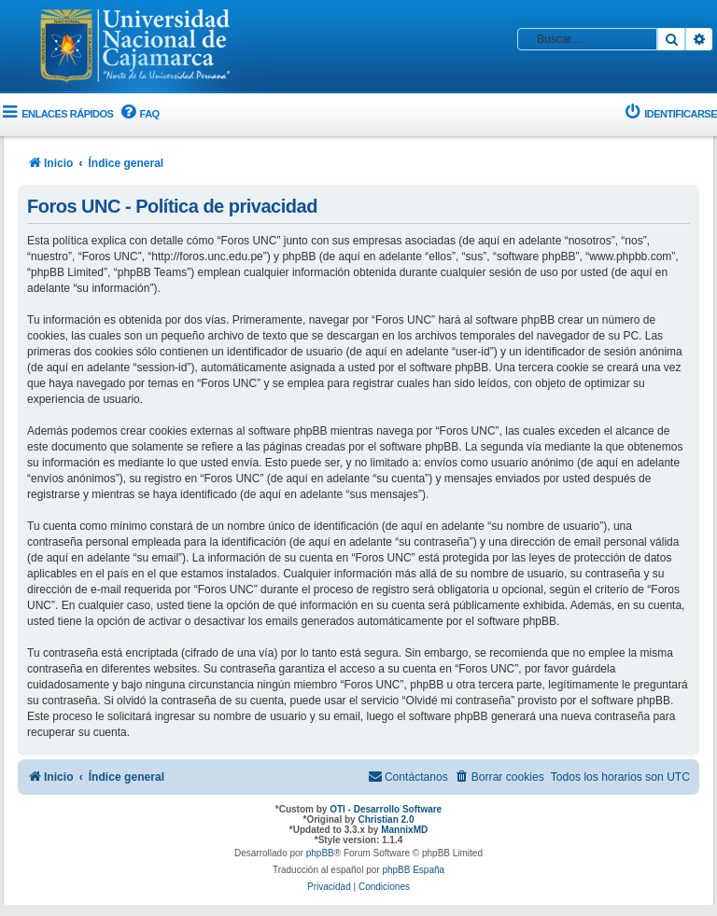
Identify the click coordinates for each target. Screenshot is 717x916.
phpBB (320, 853)
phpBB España (413, 870)
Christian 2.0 (386, 819)
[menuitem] (138, 114)
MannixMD (404, 830)
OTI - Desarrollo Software (386, 809)
